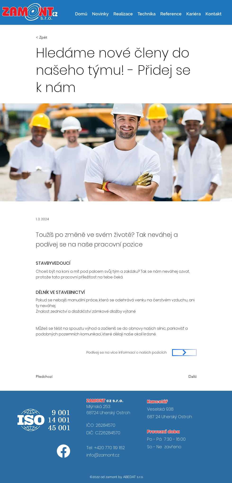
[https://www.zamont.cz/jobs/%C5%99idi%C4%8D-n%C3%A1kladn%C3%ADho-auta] (184, 352)
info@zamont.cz (102, 455)
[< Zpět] (51, 37)
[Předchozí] (45, 376)
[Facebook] (63, 451)
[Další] (191, 376)
